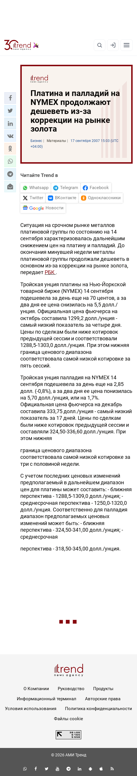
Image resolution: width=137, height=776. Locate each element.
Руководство (71, 688)
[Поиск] (99, 45)
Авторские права (102, 698)
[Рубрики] (126, 45)
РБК (50, 272)
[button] (10, 98)
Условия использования (30, 708)
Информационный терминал (46, 698)
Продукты (103, 688)
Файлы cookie (68, 718)
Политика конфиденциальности (98, 708)
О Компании (36, 688)
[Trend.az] (21, 45)
